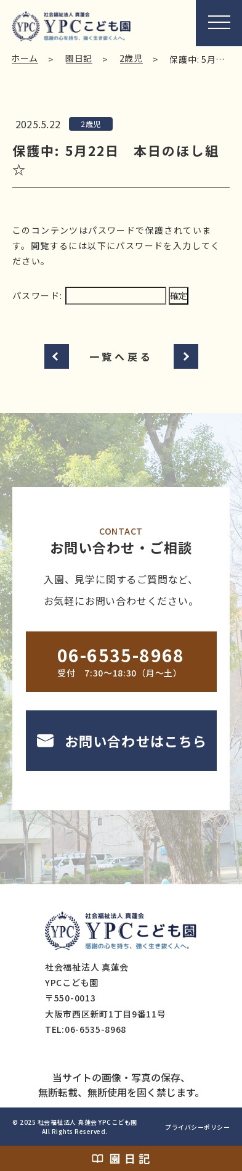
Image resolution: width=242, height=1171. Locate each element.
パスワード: (89, 295)
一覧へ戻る (121, 356)
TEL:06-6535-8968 (85, 1029)
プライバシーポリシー (197, 1127)
